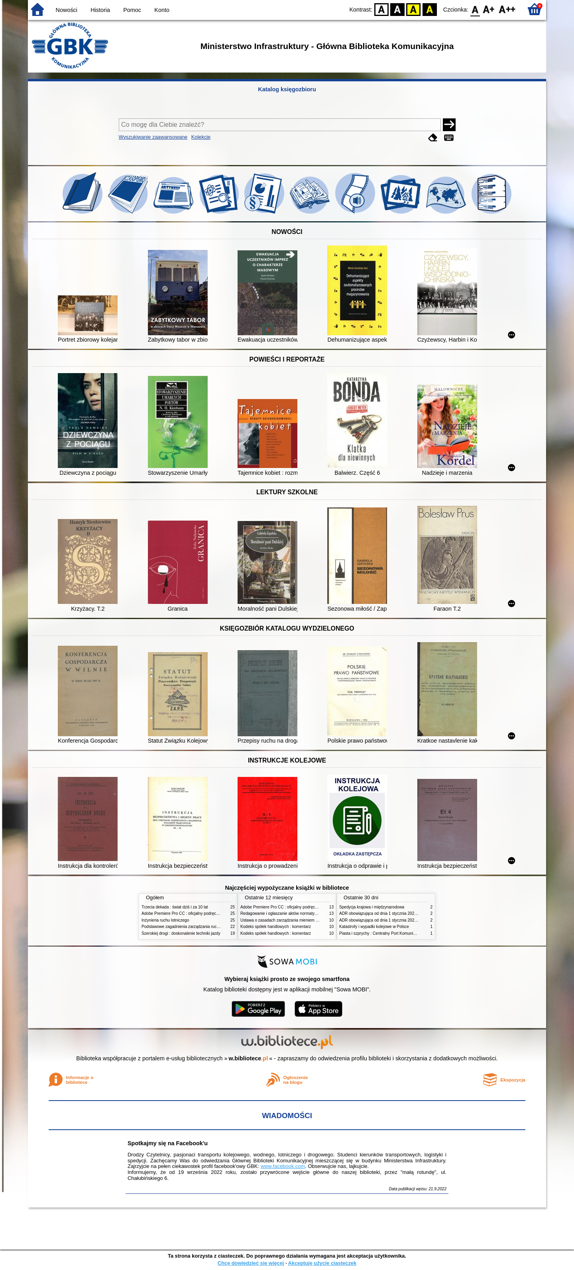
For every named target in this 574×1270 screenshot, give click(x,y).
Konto (161, 10)
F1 (489, 9)
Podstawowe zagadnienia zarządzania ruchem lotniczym (192, 926)
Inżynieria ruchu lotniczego (165, 920)
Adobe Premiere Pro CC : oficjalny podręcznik (182, 913)
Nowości (66, 10)
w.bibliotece (248, 1058)
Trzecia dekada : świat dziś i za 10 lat (175, 907)
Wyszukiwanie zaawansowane (153, 137)
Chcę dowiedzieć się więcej (251, 1263)
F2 (507, 9)
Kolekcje (200, 137)
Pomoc (132, 10)
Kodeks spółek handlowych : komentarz (275, 926)
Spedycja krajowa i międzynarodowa (371, 907)
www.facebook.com (283, 1166)
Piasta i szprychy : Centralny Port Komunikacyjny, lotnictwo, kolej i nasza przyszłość (413, 933)
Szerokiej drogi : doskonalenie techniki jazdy (181, 933)
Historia (100, 10)
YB (413, 9)
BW (397, 9)
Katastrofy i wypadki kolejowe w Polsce (374, 926)
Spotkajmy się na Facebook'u (168, 1143)
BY (429, 9)
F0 (475, 9)
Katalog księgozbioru (287, 89)
